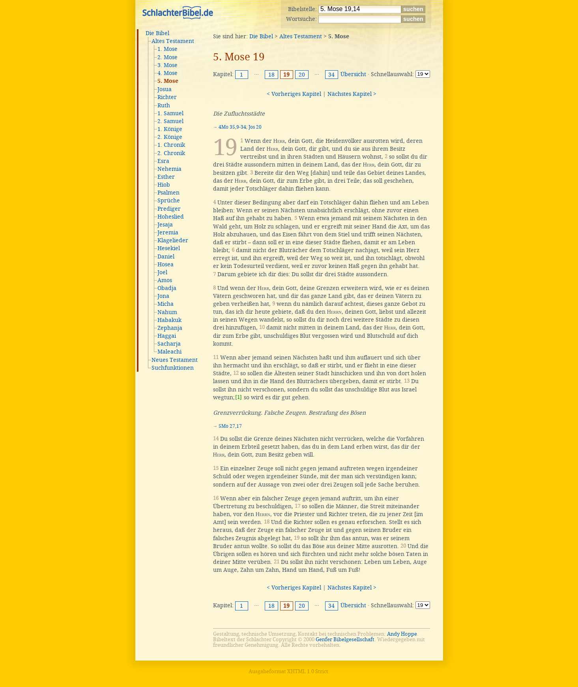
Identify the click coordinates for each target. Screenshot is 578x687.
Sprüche (168, 200)
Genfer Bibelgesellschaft (345, 639)
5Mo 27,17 (230, 426)
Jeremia (167, 232)
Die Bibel (157, 33)
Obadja (166, 288)
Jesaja (165, 224)
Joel (162, 272)
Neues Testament (175, 360)
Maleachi (169, 351)
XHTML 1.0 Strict (307, 671)
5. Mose (167, 81)
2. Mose (167, 57)
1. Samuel (170, 113)
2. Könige (169, 137)
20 (302, 74)
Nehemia (169, 169)
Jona (163, 296)
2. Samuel (170, 121)
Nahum (167, 312)
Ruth (163, 105)
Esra (163, 161)
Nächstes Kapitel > (351, 94)
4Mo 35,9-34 (232, 127)
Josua (164, 89)
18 (271, 74)
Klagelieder (172, 240)
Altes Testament (173, 41)
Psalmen (168, 192)
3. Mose (167, 65)
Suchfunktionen (173, 368)
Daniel (165, 256)
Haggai (166, 336)
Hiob (163, 185)
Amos (164, 280)
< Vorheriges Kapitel (294, 94)
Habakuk (169, 320)
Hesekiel (168, 248)
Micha (165, 304)
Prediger (169, 209)
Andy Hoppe (402, 634)
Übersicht (353, 74)
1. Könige (169, 129)
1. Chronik (171, 145)
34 (331, 74)
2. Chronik (171, 153)
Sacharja (169, 344)
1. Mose (167, 49)
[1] (238, 397)
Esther (166, 177)
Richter (167, 97)
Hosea (165, 264)
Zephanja (169, 328)
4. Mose (167, 73)
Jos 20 (255, 127)
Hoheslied (170, 216)
